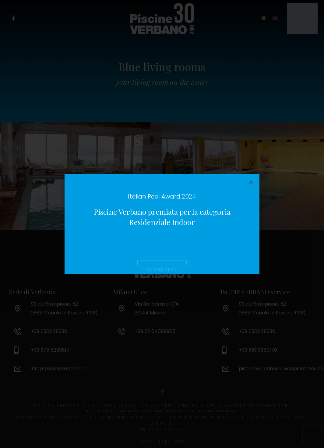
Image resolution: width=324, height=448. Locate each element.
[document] (162, 224)
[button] (251, 182)
